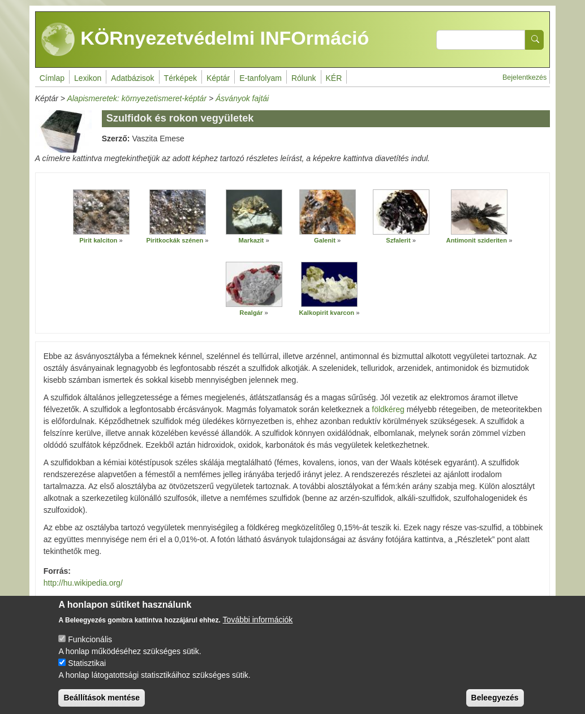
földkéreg (388, 409)
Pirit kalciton (98, 240)
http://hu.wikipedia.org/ (83, 582)
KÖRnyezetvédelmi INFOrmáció (205, 40)
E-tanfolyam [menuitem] (260, 78)
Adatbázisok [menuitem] (132, 78)
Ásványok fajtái (242, 98)
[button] (101, 212)
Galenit (324, 240)
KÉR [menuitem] (334, 78)
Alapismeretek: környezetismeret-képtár (137, 98)
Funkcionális (90, 648)
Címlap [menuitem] (52, 78)
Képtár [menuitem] (218, 78)
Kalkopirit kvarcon (327, 312)
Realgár (251, 312)
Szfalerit (398, 240)
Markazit (251, 240)
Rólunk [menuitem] (303, 78)
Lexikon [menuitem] (87, 78)
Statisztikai (87, 672)
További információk (258, 628)
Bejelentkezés (524, 77)
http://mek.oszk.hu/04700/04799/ (292, 600)
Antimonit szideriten (476, 240)
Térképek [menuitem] (180, 78)
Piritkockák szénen (175, 240)
